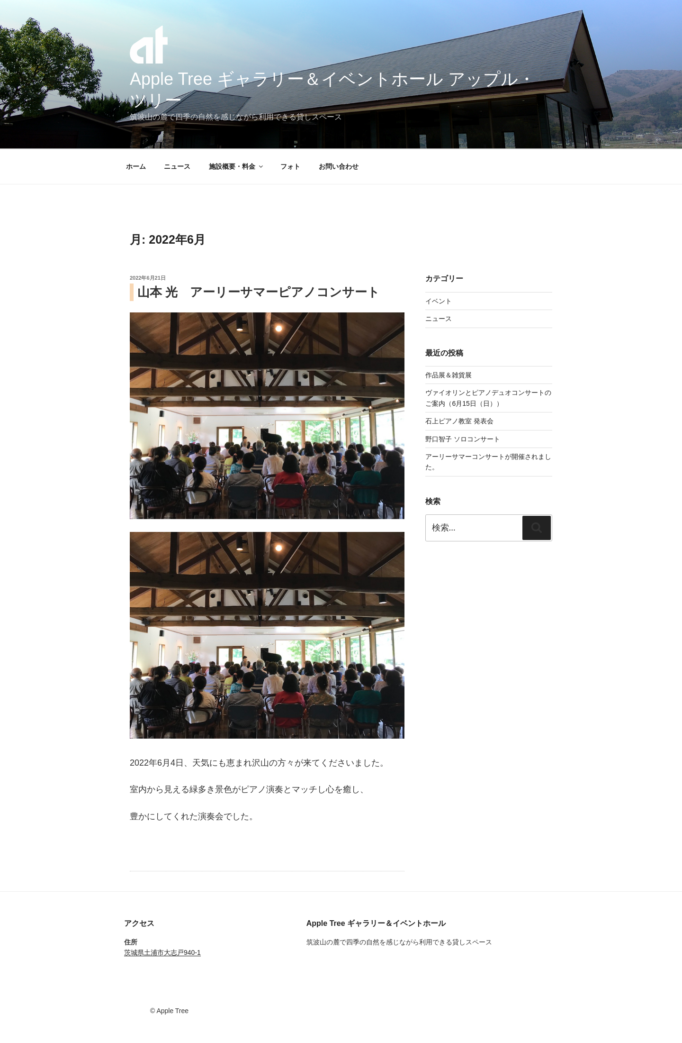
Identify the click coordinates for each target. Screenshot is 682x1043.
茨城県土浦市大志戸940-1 (162, 952)
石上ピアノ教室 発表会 (459, 421)
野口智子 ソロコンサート (462, 439)
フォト (290, 166)
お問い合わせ (339, 166)
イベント (438, 301)
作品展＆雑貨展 (448, 375)
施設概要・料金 (236, 166)
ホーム (136, 166)
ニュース (177, 166)
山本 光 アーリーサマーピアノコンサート (258, 292)
